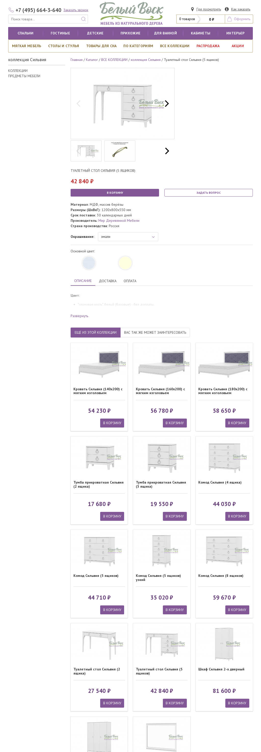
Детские (95, 33)
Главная (77, 59)
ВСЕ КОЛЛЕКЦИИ (175, 46)
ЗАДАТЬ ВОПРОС (209, 193)
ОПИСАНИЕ (83, 280)
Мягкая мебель (26, 46)
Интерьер (235, 33)
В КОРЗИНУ (115, 193)
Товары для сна (101, 46)
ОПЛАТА (130, 281)
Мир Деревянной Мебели (118, 220)
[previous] (79, 103)
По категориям (138, 46)
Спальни (26, 33)
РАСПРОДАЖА (208, 46)
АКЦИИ (238, 46)
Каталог (92, 59)
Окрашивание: (82, 236)
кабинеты (200, 33)
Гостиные (60, 33)
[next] (166, 103)
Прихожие (130, 33)
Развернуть (79, 316)
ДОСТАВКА (107, 281)
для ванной (165, 33)
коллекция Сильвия (146, 59)
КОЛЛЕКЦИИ (18, 70)
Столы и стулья (63, 46)
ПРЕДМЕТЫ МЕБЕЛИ (24, 76)
